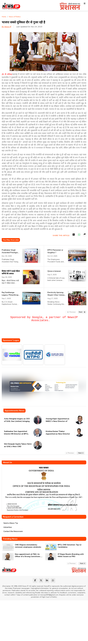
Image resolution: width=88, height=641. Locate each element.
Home (4, 17)
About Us (7, 462)
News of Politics (15, 17)
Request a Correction (13, 516)
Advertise (7, 527)
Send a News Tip (10, 523)
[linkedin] (47, 580)
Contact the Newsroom (13, 531)
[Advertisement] (43, 331)
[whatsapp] (53, 580)
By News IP (6, 26)
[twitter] (41, 580)
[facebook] (35, 580)
